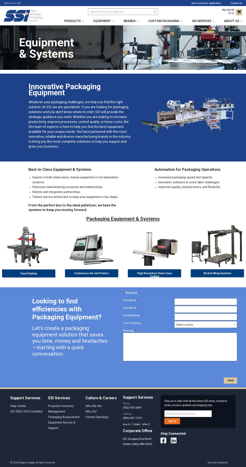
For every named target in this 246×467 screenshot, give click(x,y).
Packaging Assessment (64, 417)
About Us (231, 21)
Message (129, 330)
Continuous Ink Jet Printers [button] (91, 273)
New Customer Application (206, 3)
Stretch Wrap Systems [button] (217, 273)
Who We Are (93, 406)
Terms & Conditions (217, 462)
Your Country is (133, 322)
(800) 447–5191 (132, 418)
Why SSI (91, 411)
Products (72, 21)
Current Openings (96, 417)
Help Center (18, 406)
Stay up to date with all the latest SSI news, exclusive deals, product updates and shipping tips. (195, 403)
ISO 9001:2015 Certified (26, 411)
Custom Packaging (163, 21)
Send (230, 380)
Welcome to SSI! (12, 3)
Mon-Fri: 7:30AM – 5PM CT (137, 424)
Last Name (130, 307)
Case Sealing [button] (28, 273)
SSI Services (201, 21)
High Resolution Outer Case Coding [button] (154, 274)
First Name (130, 300)
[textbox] (123, 11)
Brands (130, 21)
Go (155, 11)
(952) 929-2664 (132, 407)
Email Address (132, 315)
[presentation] (152, 369)
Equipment (102, 21)
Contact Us (236, 3)
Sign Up (172, 421)
